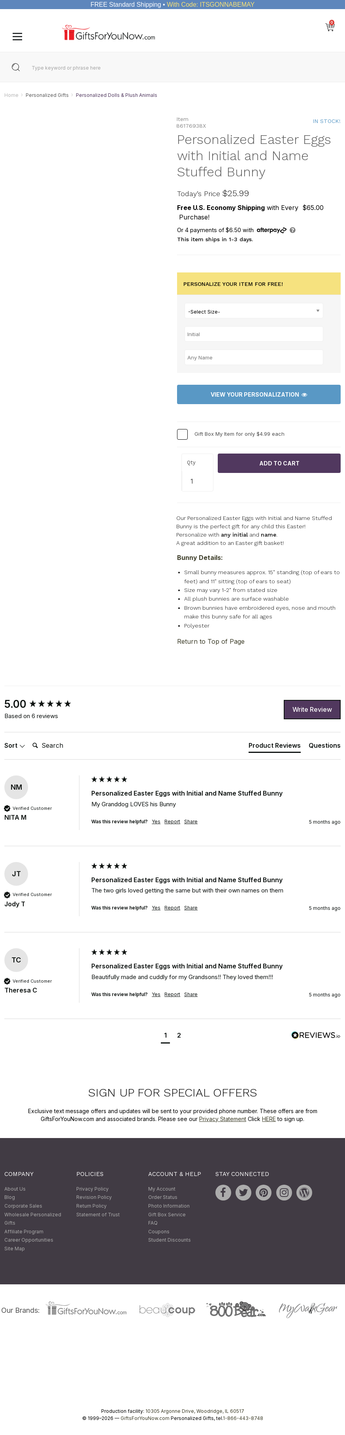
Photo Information (169, 1206)
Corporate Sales (23, 1206)
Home (11, 95)
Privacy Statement (222, 1118)
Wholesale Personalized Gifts (32, 1219)
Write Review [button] (312, 709)
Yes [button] (156, 821)
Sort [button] (14, 745)
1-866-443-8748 (243, 1419)
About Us (15, 1189)
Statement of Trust (98, 1215)
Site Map (14, 1249)
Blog (9, 1198)
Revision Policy (94, 1198)
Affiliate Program (23, 1232)
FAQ (153, 1223)
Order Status (162, 1198)
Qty (191, 462)
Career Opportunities (28, 1240)
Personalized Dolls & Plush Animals (116, 95)
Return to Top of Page (211, 642)
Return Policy (91, 1206)
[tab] (275, 747)
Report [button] (172, 821)
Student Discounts (169, 1240)
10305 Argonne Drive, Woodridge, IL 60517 (194, 1411)
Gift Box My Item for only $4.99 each (239, 434)
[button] (165, 1036)
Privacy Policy (92, 1189)
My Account (161, 1189)
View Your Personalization (259, 394)
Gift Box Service (167, 1215)
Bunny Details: (200, 558)
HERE (269, 1118)
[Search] (60, 745)
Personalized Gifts (47, 95)
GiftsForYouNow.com (145, 1419)
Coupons (159, 1232)
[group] (45, 705)
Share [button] (191, 821)
